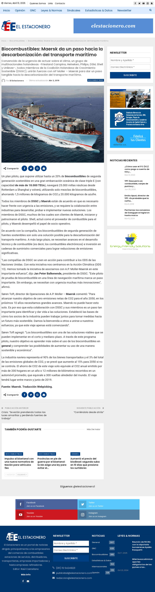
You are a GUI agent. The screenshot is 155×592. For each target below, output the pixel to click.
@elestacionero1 (84, 486)
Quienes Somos (38, 3)
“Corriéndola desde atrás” (89, 412)
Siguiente (22, 475)
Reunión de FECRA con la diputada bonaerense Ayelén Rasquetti (142, 535)
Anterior (10, 475)
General (75, 454)
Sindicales (73, 10)
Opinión (20, 10)
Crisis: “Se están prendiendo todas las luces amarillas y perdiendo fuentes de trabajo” (23, 415)
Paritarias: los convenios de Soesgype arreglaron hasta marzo (137, 212)
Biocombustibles (95, 80)
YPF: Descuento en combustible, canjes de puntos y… (136, 183)
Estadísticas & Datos (98, 10)
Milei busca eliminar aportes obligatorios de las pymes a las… (142, 552)
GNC (33, 10)
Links (50, 3)
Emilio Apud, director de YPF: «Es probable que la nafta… (137, 197)
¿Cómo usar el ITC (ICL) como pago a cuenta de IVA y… (137, 168)
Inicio (6, 10)
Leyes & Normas (51, 10)
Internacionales (99, 556)
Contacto (60, 3)
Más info (26, 564)
